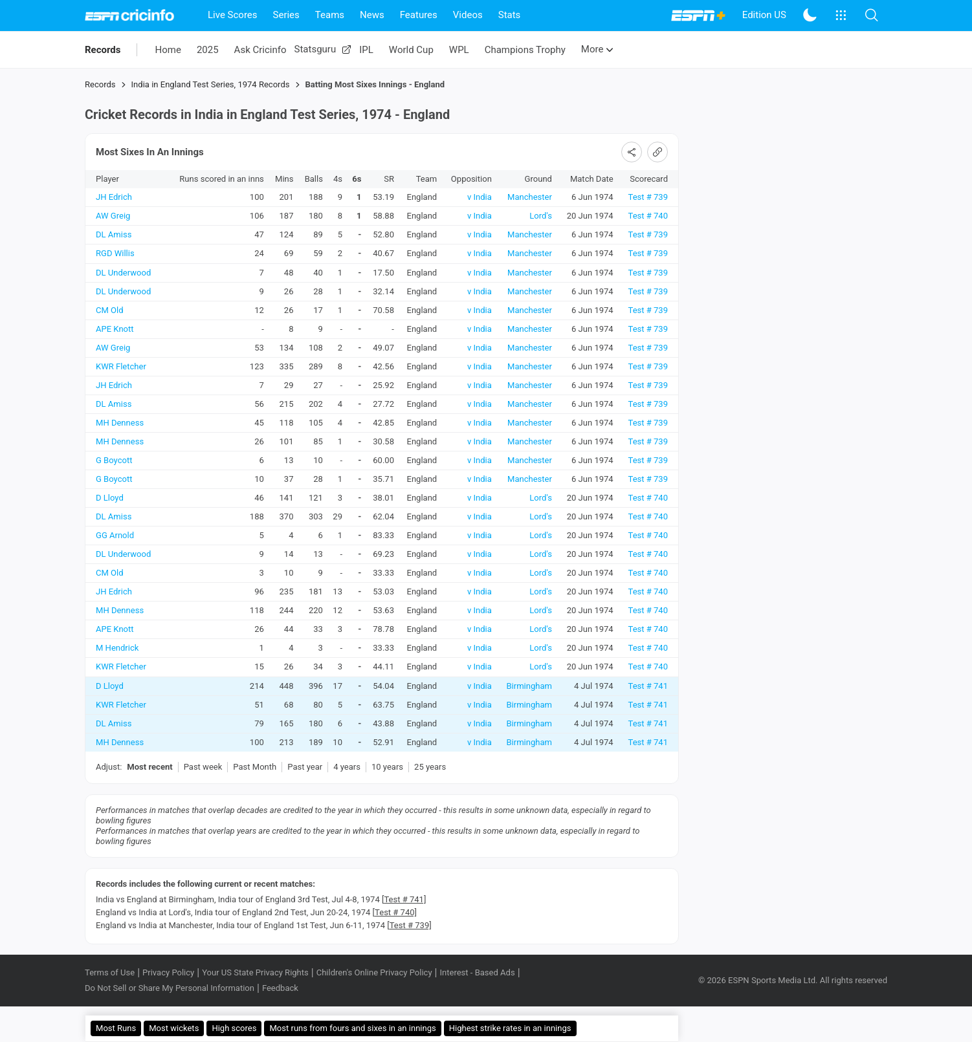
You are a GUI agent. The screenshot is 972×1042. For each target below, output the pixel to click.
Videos (468, 15)
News (372, 15)
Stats (509, 15)
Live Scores (233, 15)
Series (286, 15)
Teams (329, 15)
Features (418, 15)
